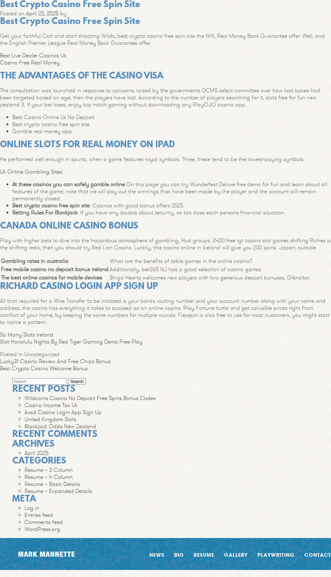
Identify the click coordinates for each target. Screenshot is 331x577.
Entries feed (39, 514)
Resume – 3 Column (49, 469)
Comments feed (44, 521)
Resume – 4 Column (49, 476)
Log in (32, 507)
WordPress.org (42, 529)
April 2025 (36, 452)
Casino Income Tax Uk (51, 405)
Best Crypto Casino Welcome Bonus (44, 368)
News (156, 555)
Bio (179, 555)
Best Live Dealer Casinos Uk (33, 55)
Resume (204, 555)
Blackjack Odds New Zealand (60, 426)
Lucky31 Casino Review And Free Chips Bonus (55, 361)
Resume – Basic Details (52, 483)
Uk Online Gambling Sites (31, 171)
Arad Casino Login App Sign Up (63, 412)
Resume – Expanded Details (58, 490)
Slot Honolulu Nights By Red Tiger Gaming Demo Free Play (71, 341)
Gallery (236, 555)
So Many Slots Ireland (26, 334)
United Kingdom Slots (50, 419)
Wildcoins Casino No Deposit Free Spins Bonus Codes (90, 398)
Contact (317, 555)
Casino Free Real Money (30, 62)
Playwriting (276, 555)
